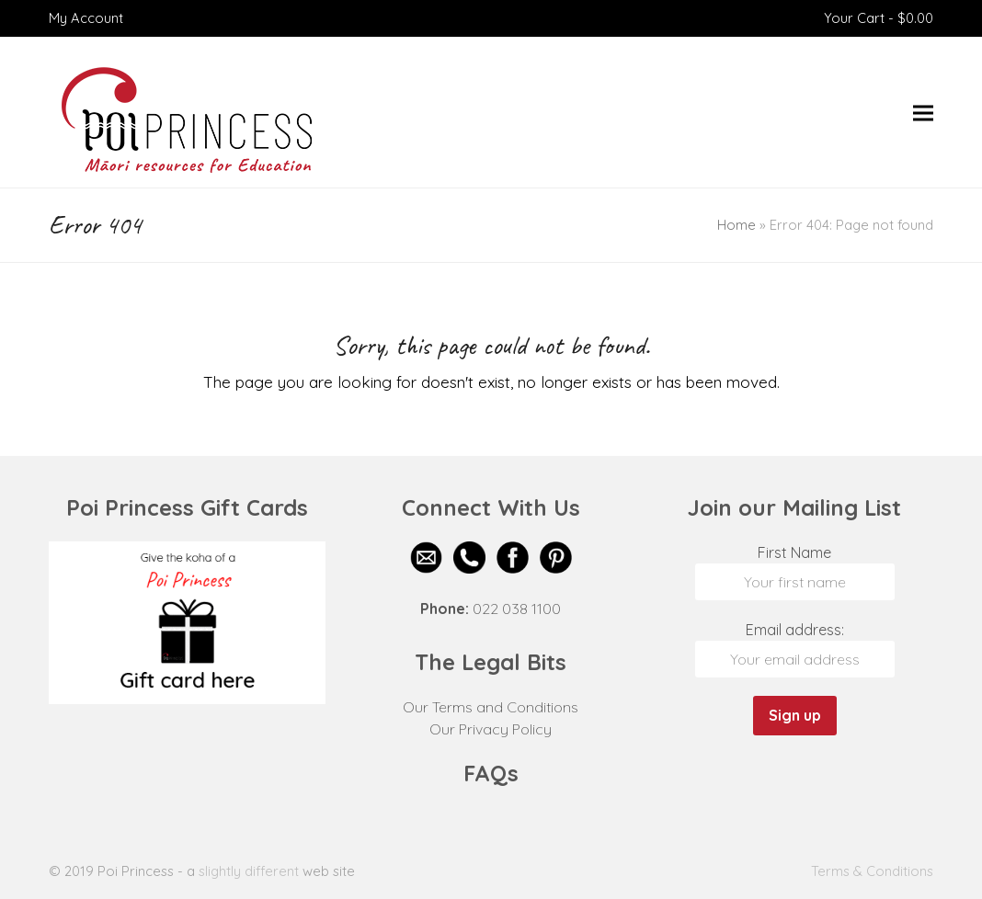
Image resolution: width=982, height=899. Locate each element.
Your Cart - (878, 18)
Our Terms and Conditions (490, 707)
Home (736, 224)
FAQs (491, 773)
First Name (794, 552)
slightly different (249, 871)
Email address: (795, 629)
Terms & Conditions (872, 871)
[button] (923, 112)
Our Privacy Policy (490, 729)
